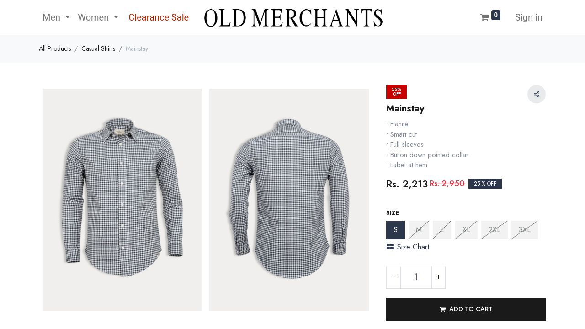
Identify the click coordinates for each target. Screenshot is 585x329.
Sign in (528, 17)
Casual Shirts (98, 48)
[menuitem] (157, 17)
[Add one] (438, 277)
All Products (55, 48)
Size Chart (408, 247)
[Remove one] (393, 277)
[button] (466, 309)
